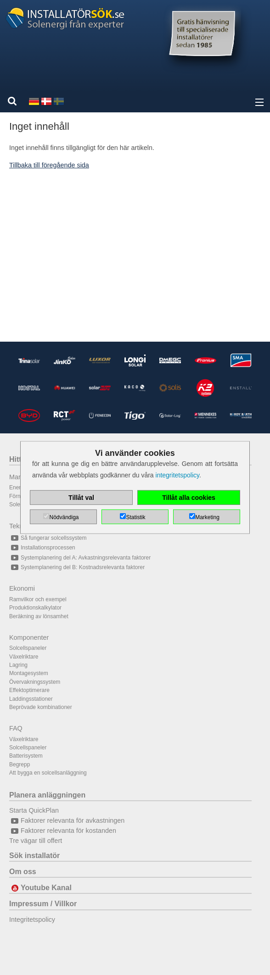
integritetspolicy (177, 475)
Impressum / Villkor (43, 904)
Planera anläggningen (47, 795)
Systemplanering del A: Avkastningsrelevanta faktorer (80, 557)
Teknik (18, 526)
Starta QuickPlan (34, 810)
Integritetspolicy (32, 919)
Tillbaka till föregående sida (49, 165)
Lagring (18, 665)
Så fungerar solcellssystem (47, 538)
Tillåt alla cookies (188, 497)
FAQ (15, 728)
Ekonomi (22, 588)
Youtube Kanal (40, 888)
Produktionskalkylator (35, 607)
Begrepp (19, 764)
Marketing (207, 517)
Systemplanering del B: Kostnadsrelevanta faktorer (77, 567)
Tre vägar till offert (35, 840)
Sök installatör (34, 855)
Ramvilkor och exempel (38, 599)
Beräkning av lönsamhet (38, 616)
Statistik (135, 517)
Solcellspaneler (27, 648)
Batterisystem (26, 756)
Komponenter (29, 637)
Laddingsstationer (31, 699)
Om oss (22, 871)
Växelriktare (23, 657)
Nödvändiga (64, 517)
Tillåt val (81, 497)
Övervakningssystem (34, 682)
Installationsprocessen (42, 547)
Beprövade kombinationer (40, 707)
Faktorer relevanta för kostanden (62, 830)
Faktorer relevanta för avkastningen (66, 820)
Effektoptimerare (29, 690)
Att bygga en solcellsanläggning (48, 773)
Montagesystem (28, 673)
